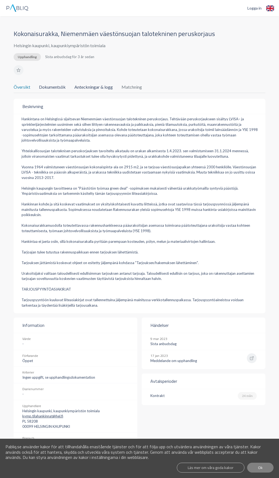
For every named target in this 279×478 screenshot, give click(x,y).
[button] (18, 70)
